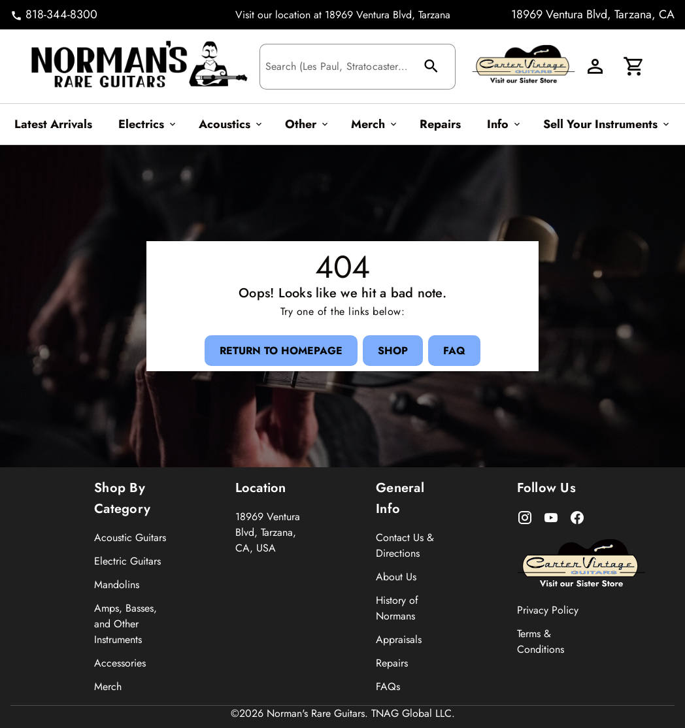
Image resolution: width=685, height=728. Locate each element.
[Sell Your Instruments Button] (605, 124)
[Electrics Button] (145, 124)
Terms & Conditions (540, 641)
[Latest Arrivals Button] (53, 124)
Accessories (120, 662)
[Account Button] (594, 66)
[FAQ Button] (456, 350)
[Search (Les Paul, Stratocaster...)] (337, 67)
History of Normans (397, 608)
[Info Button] (501, 124)
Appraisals (399, 639)
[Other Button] (305, 124)
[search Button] (433, 67)
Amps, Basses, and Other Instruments (125, 624)
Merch (108, 686)
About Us (396, 576)
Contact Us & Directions (405, 545)
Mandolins (116, 584)
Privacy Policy (547, 610)
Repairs (392, 662)
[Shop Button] (392, 350)
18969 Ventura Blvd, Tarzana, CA (593, 14)
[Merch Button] (372, 124)
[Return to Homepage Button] (278, 350)
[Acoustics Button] (228, 124)
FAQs (388, 686)
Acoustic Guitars (130, 537)
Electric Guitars (127, 561)
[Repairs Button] (440, 124)
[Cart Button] (634, 66)
